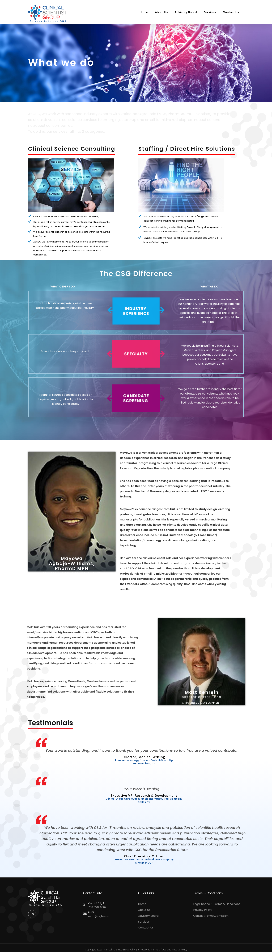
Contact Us (231, 12)
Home (144, 12)
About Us (161, 12)
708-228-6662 (97, 907)
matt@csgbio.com (99, 916)
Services (210, 12)
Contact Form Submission (210, 916)
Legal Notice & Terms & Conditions (216, 904)
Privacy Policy (202, 910)
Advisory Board (186, 12)
